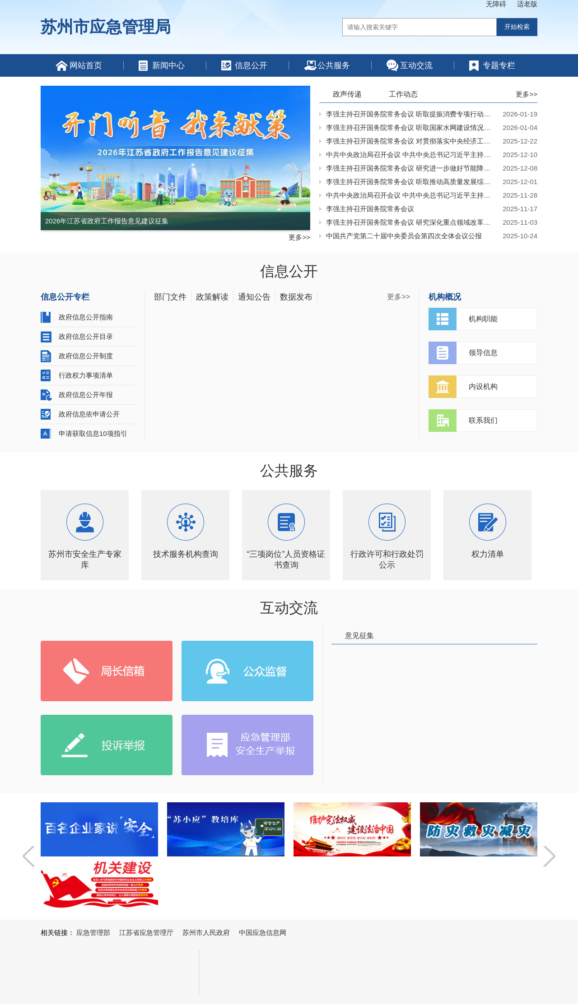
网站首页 (86, 65)
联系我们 (483, 420)
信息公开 (251, 65)
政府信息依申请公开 (89, 414)
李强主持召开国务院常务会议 (370, 209)
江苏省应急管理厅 (146, 932)
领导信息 (483, 352)
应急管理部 (93, 932)
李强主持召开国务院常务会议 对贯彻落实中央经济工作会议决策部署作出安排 (411, 141)
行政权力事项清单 (86, 375)
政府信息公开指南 (86, 317)
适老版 (527, 4)
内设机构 (483, 386)
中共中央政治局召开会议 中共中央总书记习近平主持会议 (411, 154)
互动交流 (416, 65)
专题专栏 (499, 65)
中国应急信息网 (262, 932)
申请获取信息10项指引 (93, 433)
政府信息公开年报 (86, 394)
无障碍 (496, 4)
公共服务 (333, 65)
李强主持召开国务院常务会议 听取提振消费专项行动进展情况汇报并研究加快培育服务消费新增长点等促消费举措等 (411, 114)
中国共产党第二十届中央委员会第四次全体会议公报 (404, 236)
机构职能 (483, 319)
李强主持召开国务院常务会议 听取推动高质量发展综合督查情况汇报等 (411, 181)
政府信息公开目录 (86, 336)
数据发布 (296, 296)
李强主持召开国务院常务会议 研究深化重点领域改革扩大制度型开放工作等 (411, 222)
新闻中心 (168, 65)
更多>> (299, 237)
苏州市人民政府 (206, 932)
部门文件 (170, 296)
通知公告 (254, 296)
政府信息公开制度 (86, 356)
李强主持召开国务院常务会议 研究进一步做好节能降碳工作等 (411, 168)
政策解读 (212, 296)
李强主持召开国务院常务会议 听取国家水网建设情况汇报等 (411, 127)
